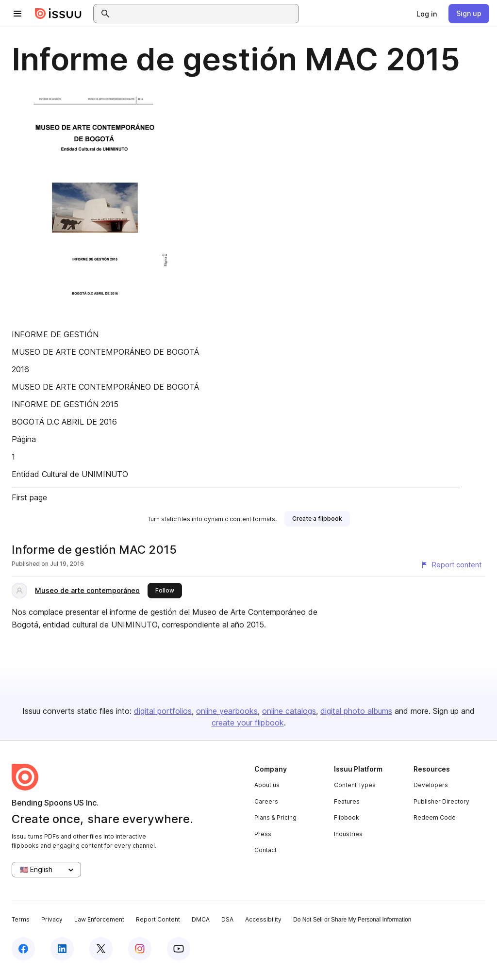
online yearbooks (227, 711)
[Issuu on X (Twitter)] (101, 948)
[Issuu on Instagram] (139, 948)
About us (267, 785)
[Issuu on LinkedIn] (62, 948)
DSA (227, 919)
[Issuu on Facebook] (23, 948)
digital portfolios (163, 711)
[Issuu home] (58, 13)
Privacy (52, 919)
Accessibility (263, 919)
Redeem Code (435, 817)
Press (262, 834)
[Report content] (450, 565)
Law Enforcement (99, 919)
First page (29, 497)
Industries (348, 834)
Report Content (158, 919)
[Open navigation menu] (17, 13)
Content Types (355, 785)
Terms (21, 919)
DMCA (201, 919)
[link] (427, 13)
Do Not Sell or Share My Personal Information (352, 919)
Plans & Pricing (275, 817)
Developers (431, 785)
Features (347, 801)
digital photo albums (356, 711)
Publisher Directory (441, 801)
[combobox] (205, 13)
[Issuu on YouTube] (178, 948)
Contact (265, 850)
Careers (266, 801)
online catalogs (289, 711)
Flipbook (346, 817)
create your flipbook (248, 722)
